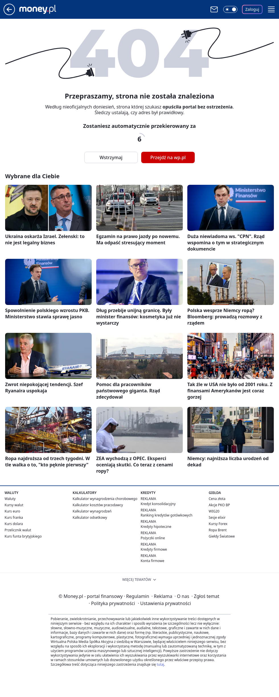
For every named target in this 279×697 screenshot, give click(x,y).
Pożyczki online (153, 538)
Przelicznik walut (18, 530)
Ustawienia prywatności (164, 603)
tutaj (160, 664)
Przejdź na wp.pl (168, 157)
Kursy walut (14, 505)
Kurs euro (12, 511)
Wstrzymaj (111, 157)
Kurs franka (14, 517)
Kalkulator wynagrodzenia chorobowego (105, 498)
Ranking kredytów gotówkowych (166, 515)
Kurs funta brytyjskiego (23, 536)
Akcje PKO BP (219, 505)
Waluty (10, 498)
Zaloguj (252, 9)
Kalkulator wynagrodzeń (92, 511)
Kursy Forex (218, 523)
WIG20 (214, 511)
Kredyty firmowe (154, 549)
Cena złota (217, 498)
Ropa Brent (218, 530)
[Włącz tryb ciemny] (230, 9)
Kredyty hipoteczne (156, 526)
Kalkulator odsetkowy (90, 517)
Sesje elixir (217, 517)
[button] (271, 9)
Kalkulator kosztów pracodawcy (98, 505)
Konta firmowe (152, 560)
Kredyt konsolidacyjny (158, 503)
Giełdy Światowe (222, 536)
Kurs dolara (14, 523)
